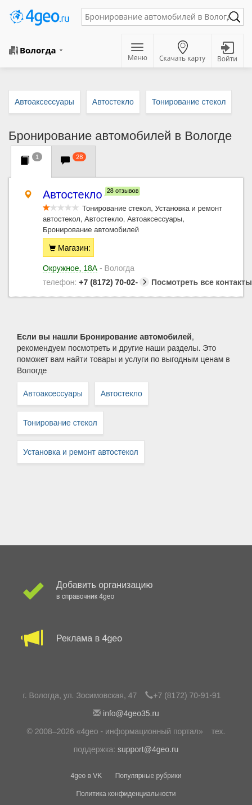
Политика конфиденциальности (126, 794)
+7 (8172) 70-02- (96, 282)
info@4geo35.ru (131, 713)
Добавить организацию (126, 591)
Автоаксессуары (53, 393)
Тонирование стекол (60, 422)
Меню (137, 52)
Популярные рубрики (148, 776)
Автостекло (121, 393)
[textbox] (157, 16)
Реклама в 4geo (126, 638)
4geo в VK (86, 776)
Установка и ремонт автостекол (80, 451)
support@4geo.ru (148, 749)
